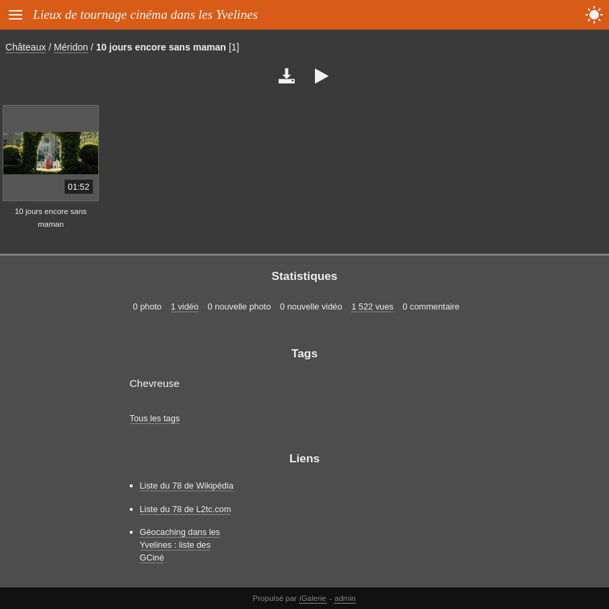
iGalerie (312, 598)
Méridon (71, 47)
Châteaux (25, 47)
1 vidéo (185, 306)
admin (344, 598)
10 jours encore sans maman (161, 47)
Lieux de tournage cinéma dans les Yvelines (145, 14)
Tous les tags (155, 418)
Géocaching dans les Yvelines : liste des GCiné (180, 545)
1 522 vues (372, 306)
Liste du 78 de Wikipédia (187, 485)
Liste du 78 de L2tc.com (185, 509)
